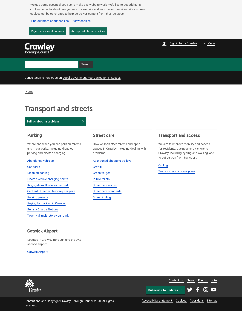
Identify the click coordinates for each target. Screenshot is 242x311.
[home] (40, 48)
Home (29, 91)
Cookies (181, 300)
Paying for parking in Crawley (46, 203)
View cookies (82, 21)
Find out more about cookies (50, 21)
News (191, 280)
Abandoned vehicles (40, 161)
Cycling (163, 165)
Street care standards (107, 191)
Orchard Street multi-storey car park (51, 191)
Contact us (176, 280)
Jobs (214, 280)
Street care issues (105, 185)
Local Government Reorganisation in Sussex (92, 78)
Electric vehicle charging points (47, 179)
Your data (197, 300)
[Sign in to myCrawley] (180, 48)
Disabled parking (38, 173)
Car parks (33, 167)
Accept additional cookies (88, 31)
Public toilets (101, 179)
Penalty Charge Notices (42, 209)
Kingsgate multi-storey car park (48, 185)
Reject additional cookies (47, 31)
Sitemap (212, 300)
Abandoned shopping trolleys (112, 161)
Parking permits (37, 197)
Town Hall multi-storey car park (48, 215)
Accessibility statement (157, 300)
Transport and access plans (176, 171)
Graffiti (97, 167)
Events (203, 280)
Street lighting (102, 197)
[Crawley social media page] (201, 290)
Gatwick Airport (37, 252)
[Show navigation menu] (209, 43)
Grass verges (101, 173)
